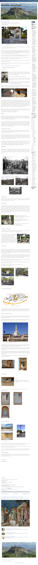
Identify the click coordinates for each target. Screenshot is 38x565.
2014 (33, 146)
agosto (34, 133)
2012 (33, 148)
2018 (33, 126)
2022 (33, 122)
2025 (33, 119)
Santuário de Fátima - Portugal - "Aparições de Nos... (35, 138)
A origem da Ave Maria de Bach (34, 168)
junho (33, 135)
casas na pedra (34, 184)
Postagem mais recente (5, 493)
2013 (33, 147)
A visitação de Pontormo (33, 171)
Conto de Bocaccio (34, 183)
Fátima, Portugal (4, 490)
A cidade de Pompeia (33, 162)
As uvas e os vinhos (33, 175)
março (33, 144)
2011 (33, 149)
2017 (33, 127)
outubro (34, 131)
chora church (33, 185)
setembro (34, 132)
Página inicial (16, 493)
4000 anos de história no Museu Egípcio (34, 154)
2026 (33, 118)
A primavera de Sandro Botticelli (34, 170)
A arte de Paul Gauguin (33, 157)
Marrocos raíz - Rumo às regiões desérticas (10, 532)
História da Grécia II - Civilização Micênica (10, 536)
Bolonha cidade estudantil (34, 178)
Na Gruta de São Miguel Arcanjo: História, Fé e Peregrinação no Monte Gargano (34, 65)
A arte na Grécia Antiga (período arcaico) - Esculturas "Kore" (34, 90)
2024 (33, 120)
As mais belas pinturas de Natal (34, 82)
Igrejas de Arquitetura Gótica (34, 106)
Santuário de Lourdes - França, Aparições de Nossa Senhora (34, 75)
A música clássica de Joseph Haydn (34, 167)
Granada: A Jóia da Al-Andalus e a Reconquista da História (34, 98)
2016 (33, 128)
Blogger (22, 562)
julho (33, 134)
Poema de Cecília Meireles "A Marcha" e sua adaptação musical (12, 528)
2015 (33, 129)
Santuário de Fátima (16, 489)
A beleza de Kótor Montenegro (34, 160)
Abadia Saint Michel (33, 173)
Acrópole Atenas (34, 174)
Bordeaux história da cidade (34, 179)
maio (33, 136)
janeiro (34, 145)
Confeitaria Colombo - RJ (33, 182)
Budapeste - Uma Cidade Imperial (34, 141)
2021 (33, 123)
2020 (33, 124)
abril (33, 143)
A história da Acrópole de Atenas (34, 164)
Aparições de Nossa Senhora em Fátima (8, 489)
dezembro (34, 130)
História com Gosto (11, 5)
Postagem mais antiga (26, 493)
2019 (33, 125)
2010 (33, 150)
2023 (33, 121)
